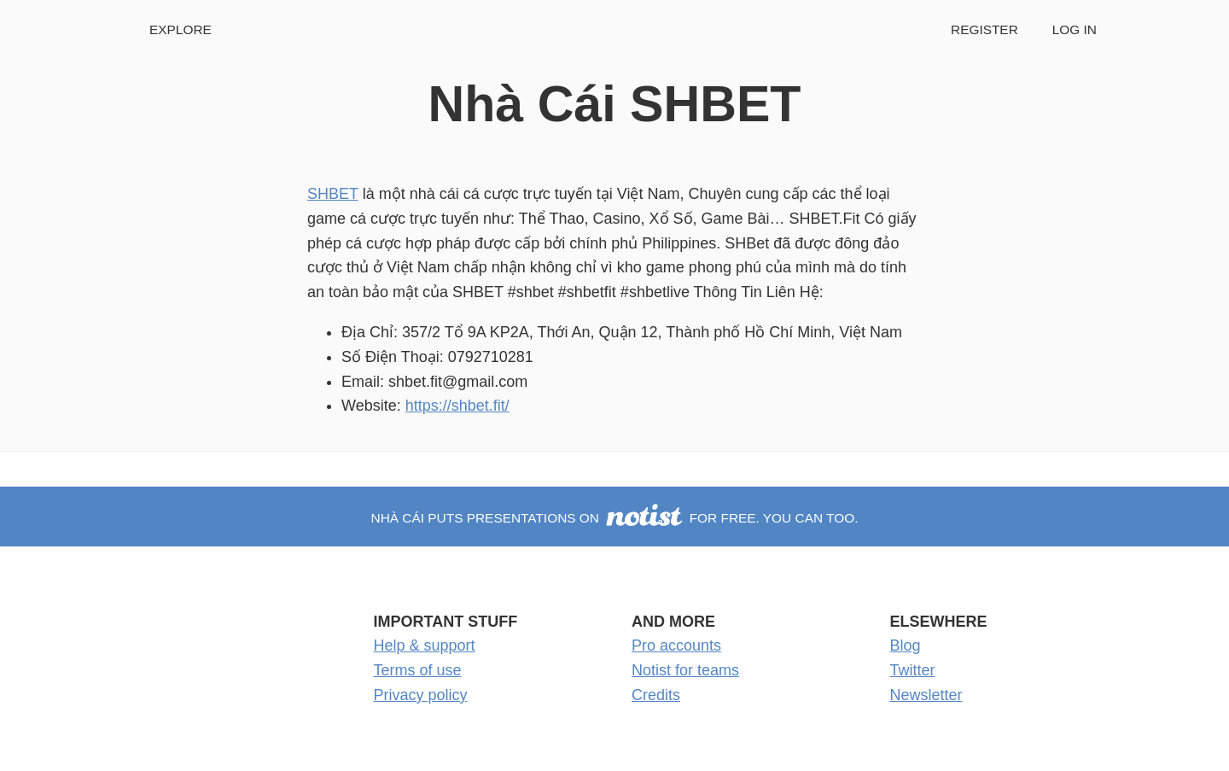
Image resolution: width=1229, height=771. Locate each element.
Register (984, 29)
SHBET (332, 193)
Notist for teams (685, 670)
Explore (180, 29)
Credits (656, 695)
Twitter (912, 670)
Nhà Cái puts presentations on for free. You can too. (615, 518)
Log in (1074, 29)
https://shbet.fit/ (457, 405)
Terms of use (418, 670)
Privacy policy (421, 695)
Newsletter (926, 695)
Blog (905, 645)
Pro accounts (676, 645)
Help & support (424, 645)
